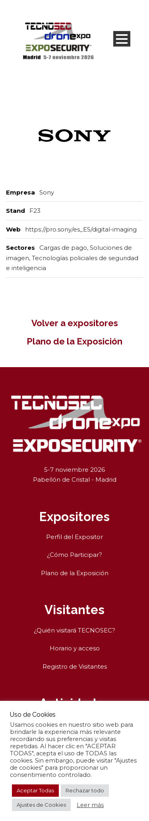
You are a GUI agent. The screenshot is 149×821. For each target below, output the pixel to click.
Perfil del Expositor (74, 537)
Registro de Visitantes (75, 666)
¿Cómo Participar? (74, 554)
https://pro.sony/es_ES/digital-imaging (81, 229)
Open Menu (121, 39)
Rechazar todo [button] (85, 790)
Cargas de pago (63, 247)
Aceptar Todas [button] (35, 790)
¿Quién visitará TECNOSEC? (74, 630)
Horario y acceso (75, 648)
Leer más (90, 805)
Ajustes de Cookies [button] (41, 805)
